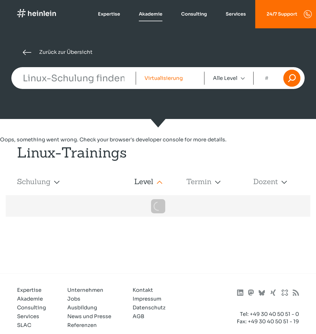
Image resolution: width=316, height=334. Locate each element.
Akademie (150, 14)
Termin (199, 181)
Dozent (265, 181)
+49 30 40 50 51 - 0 (274, 314)
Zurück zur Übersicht (58, 52)
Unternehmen (85, 290)
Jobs (73, 299)
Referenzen (82, 325)
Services (236, 14)
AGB (138, 316)
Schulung (34, 181)
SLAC (24, 325)
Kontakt (143, 290)
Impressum (147, 299)
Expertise (109, 14)
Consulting (194, 14)
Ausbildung (82, 308)
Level (143, 181)
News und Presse (89, 316)
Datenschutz (149, 308)
